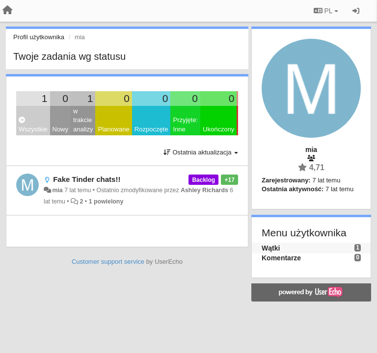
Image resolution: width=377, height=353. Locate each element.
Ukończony (218, 129)
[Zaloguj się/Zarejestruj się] (356, 10)
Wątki (271, 248)
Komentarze (281, 258)
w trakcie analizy (83, 120)
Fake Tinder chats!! (86, 179)
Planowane (113, 129)
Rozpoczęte (151, 129)
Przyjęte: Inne (185, 124)
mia (57, 190)
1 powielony (106, 201)
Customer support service (108, 261)
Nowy (61, 129)
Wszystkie (33, 125)
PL (326, 11)
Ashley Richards (204, 190)
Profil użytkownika (38, 37)
